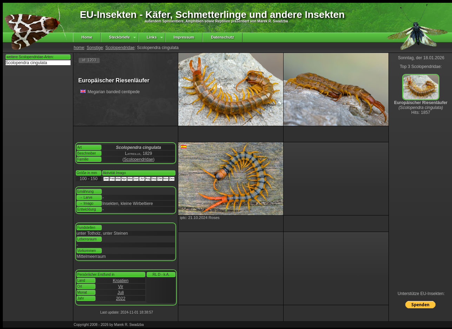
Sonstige (95, 47)
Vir (120, 286)
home (79, 47)
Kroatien (120, 280)
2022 (120, 298)
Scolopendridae (119, 47)
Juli (121, 292)
